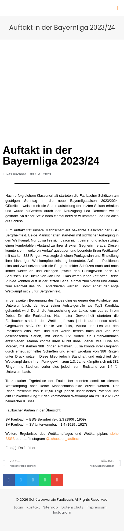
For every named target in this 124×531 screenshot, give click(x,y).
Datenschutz (72, 507)
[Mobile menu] (116, 8)
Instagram (62, 512)
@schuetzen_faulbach (63, 439)
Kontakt (33, 507)
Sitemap (50, 507)
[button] (9, 480)
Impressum (97, 507)
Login (18, 507)
